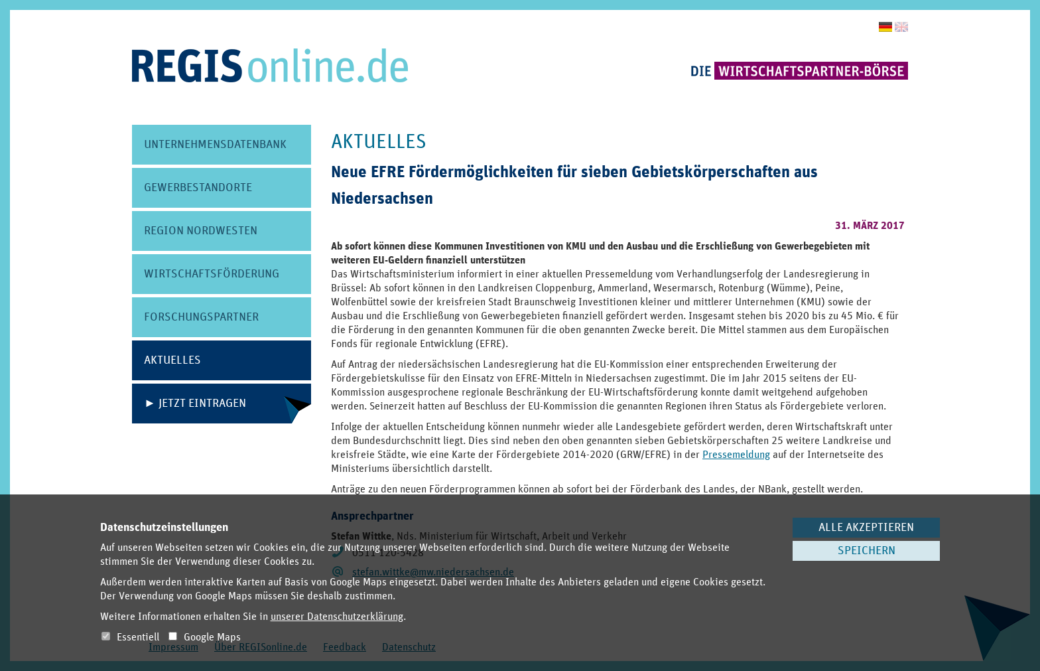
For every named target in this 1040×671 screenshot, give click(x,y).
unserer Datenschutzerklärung (337, 616)
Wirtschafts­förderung (211, 274)
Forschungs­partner (201, 317)
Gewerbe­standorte (198, 188)
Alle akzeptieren (866, 528)
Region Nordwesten (200, 231)
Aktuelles (172, 360)
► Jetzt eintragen (195, 404)
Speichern (866, 551)
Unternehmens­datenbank (215, 145)
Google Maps (204, 637)
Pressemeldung (736, 454)
